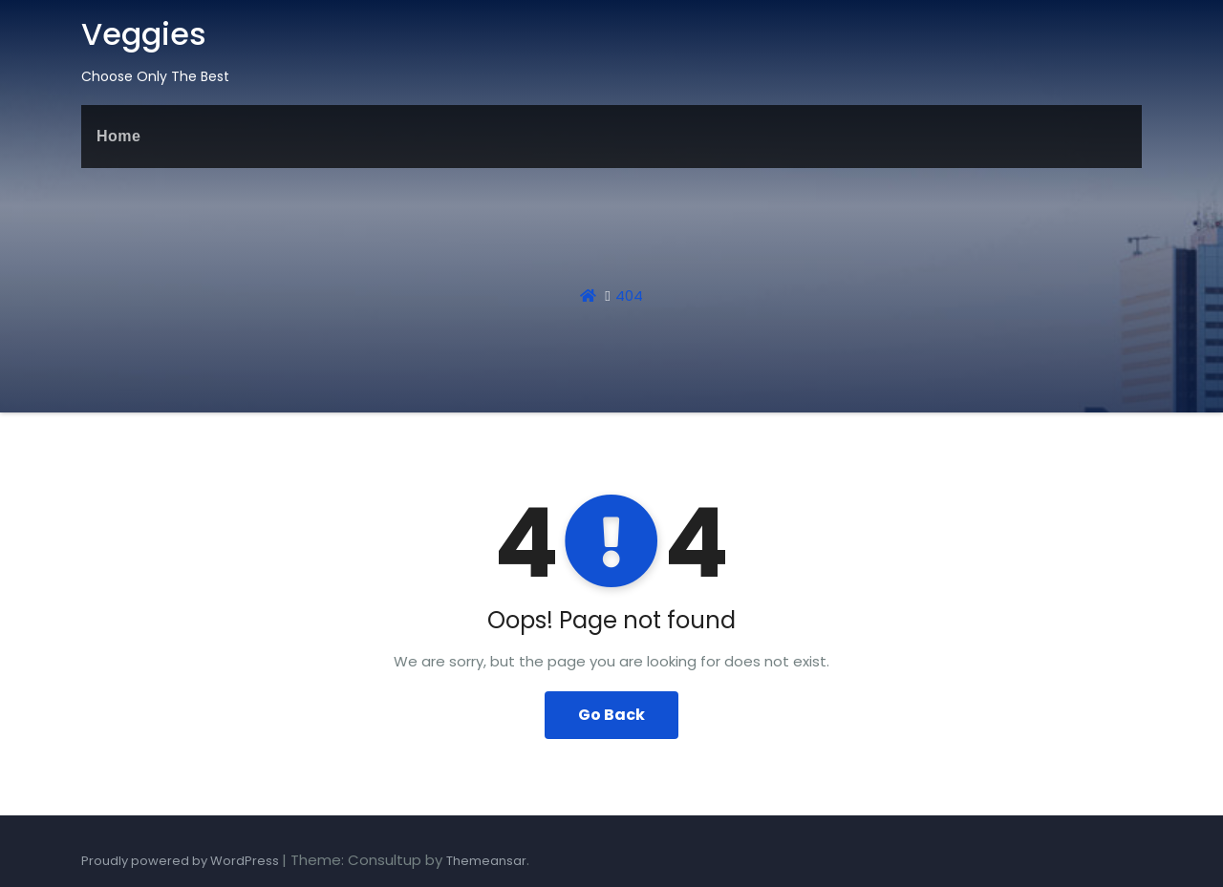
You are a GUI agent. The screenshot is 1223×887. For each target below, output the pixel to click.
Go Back (611, 715)
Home (118, 136)
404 (629, 295)
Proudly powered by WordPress (181, 861)
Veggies (143, 33)
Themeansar (486, 861)
